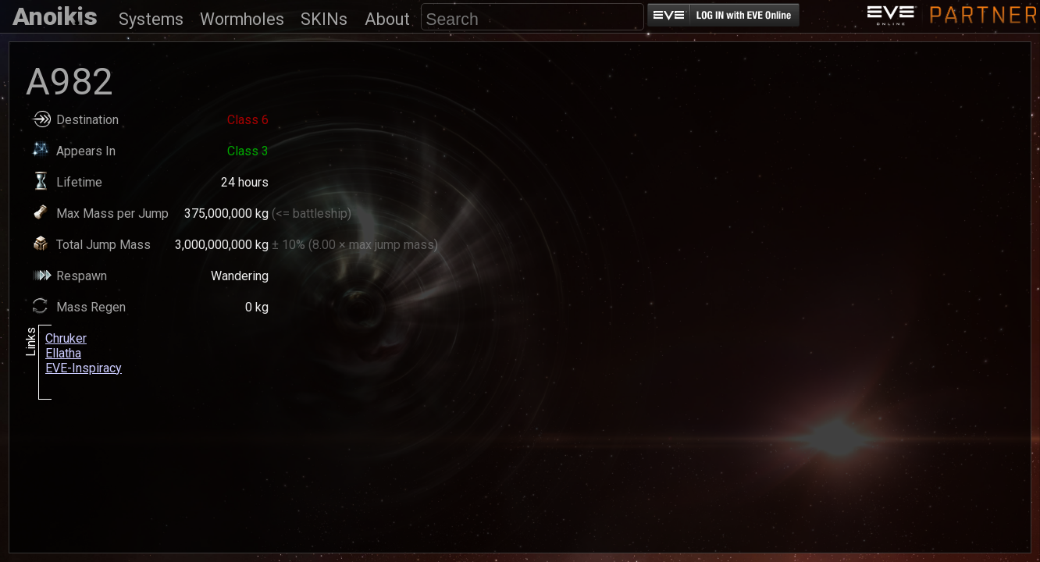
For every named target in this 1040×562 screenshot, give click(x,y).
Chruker (66, 338)
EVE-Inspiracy (83, 368)
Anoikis (55, 16)
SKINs (324, 19)
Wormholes (242, 19)
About (387, 19)
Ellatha (63, 353)
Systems (151, 19)
